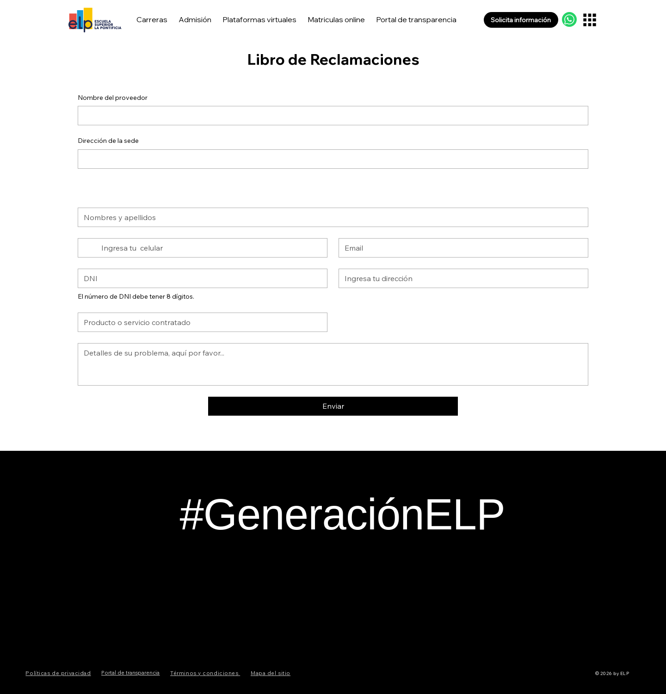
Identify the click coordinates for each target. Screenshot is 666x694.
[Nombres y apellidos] (330, 217)
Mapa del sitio (270, 673)
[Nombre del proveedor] (330, 115)
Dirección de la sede (108, 140)
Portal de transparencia (130, 672)
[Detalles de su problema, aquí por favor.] (333, 364)
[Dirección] (460, 278)
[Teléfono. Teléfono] (210, 248)
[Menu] (590, 19)
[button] (521, 20)
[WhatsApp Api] (569, 19)
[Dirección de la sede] (330, 159)
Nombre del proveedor (113, 97)
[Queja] (199, 322)
